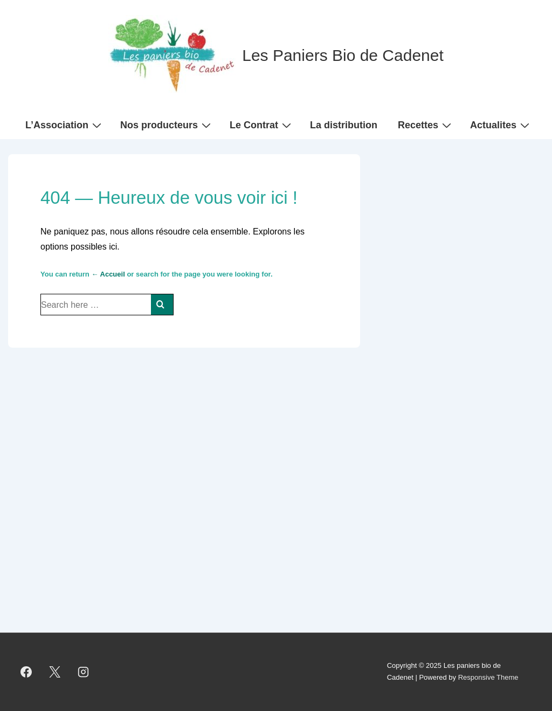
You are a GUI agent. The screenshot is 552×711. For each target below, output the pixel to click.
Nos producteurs (166, 124)
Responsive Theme (488, 677)
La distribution (343, 125)
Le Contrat (262, 124)
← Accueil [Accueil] (108, 274)
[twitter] (55, 671)
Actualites (501, 124)
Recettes (426, 124)
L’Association (64, 124)
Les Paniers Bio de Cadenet (343, 55)
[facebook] (26, 671)
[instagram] (83, 671)
